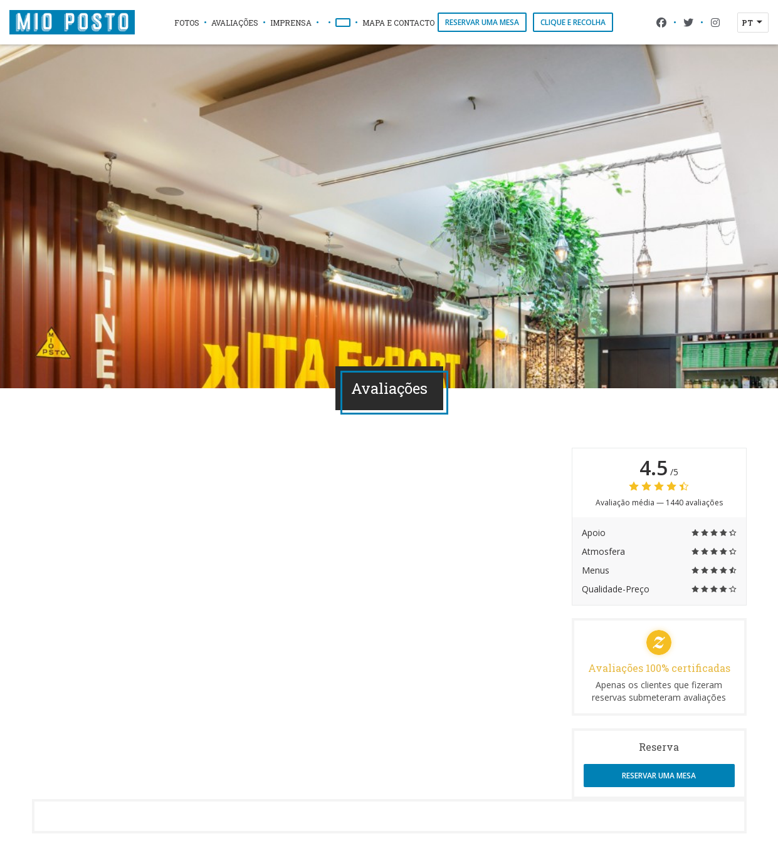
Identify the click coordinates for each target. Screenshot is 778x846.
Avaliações (234, 23)
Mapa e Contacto (398, 23)
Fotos (186, 23)
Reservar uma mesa (482, 22)
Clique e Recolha (573, 22)
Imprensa (291, 23)
